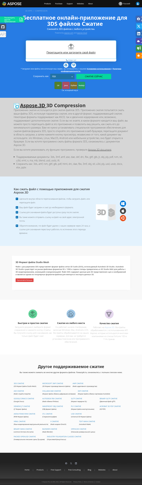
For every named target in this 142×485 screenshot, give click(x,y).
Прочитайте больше (24, 280)
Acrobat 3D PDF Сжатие (110, 406)
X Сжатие (54, 421)
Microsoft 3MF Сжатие (52, 383)
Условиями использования (99, 69)
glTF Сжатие (76, 398)
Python (74, 85)
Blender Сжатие (49, 429)
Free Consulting (74, 470)
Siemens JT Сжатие (22, 406)
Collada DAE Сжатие (51, 391)
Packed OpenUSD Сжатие (25, 436)
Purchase (58, 4)
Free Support (56, 470)
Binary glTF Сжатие (108, 398)
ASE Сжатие (19, 391)
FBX (54, 76)
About (90, 4)
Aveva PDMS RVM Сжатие (24, 414)
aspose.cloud (82, 33)
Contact (98, 482)
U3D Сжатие (76, 414)
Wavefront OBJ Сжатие (52, 406)
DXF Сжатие (83, 391)
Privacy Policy (77, 482)
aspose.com (68, 33)
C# (58, 85)
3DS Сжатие (19, 383)
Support (70, 4)
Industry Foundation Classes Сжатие (64, 436)
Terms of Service (89, 482)
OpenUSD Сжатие (78, 429)
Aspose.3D (33, 105)
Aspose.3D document (99, 149)
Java (66, 85)
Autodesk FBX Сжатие (52, 398)
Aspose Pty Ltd (47, 482)
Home (27, 470)
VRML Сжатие (20, 421)
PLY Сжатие (76, 406)
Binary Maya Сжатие (23, 429)
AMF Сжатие (78, 383)
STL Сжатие (47, 414)
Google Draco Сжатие (24, 398)
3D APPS (28, 11)
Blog (89, 470)
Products (47, 4)
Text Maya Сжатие (87, 421)
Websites (80, 4)
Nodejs (82, 85)
